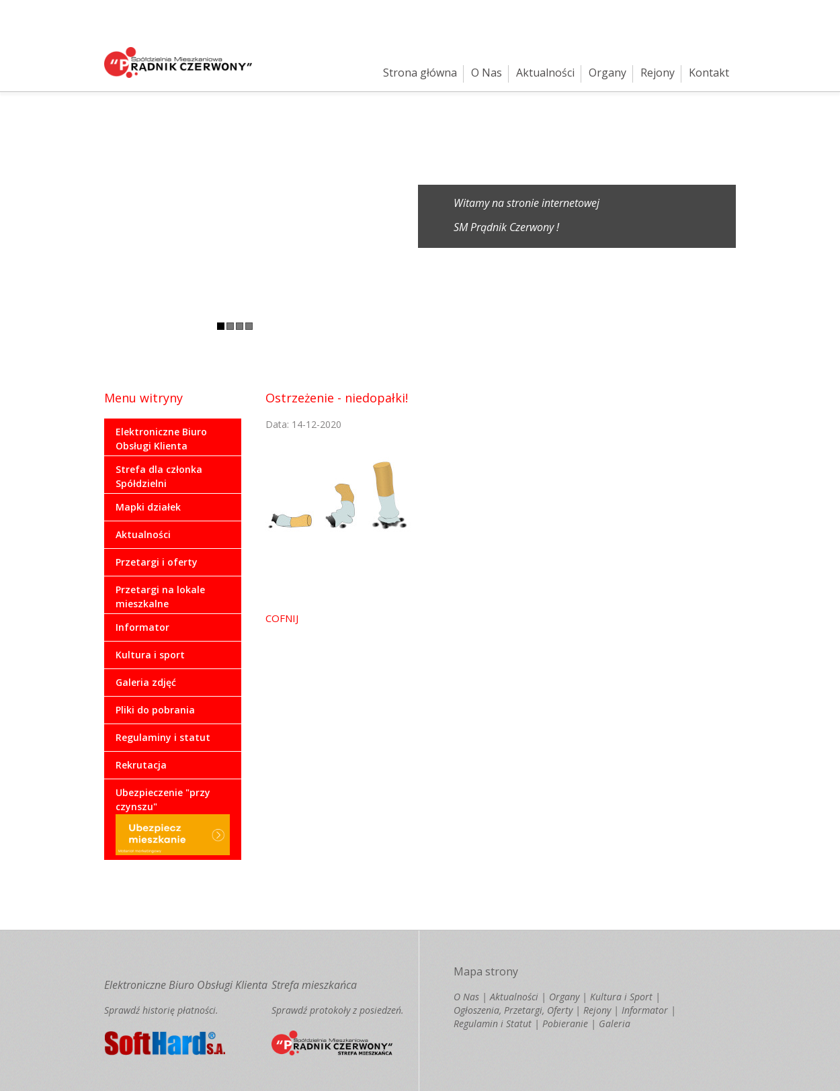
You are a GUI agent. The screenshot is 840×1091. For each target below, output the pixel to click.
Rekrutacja (141, 764)
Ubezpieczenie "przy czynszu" (173, 820)
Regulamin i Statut (493, 1023)
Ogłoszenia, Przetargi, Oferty (513, 1010)
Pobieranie (565, 1023)
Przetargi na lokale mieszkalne (160, 596)
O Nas (486, 72)
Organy (607, 72)
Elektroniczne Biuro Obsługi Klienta (161, 438)
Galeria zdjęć (146, 682)
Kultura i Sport (621, 996)
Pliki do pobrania (155, 709)
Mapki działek (148, 506)
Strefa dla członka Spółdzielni (159, 476)
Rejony (657, 72)
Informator (142, 627)
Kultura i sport (150, 654)
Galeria (614, 1023)
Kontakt (709, 72)
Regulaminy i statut (163, 737)
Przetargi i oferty (157, 562)
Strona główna (420, 72)
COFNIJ (281, 618)
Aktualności (545, 72)
